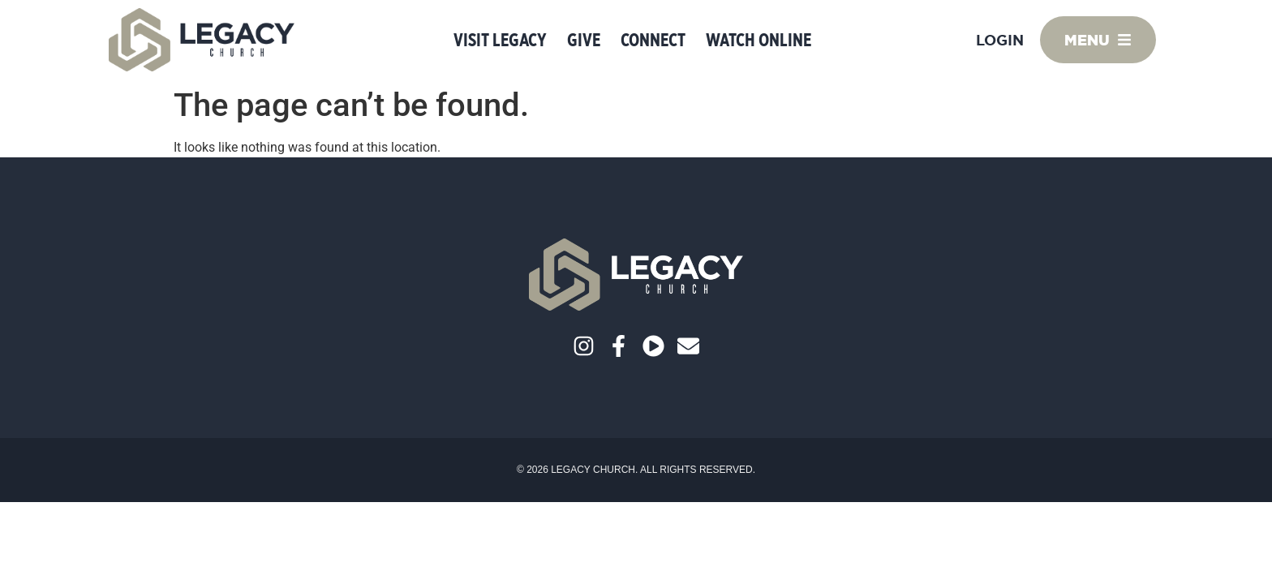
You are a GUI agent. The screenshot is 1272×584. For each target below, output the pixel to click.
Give (583, 40)
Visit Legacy (500, 40)
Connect (653, 40)
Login (1000, 40)
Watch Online (758, 40)
